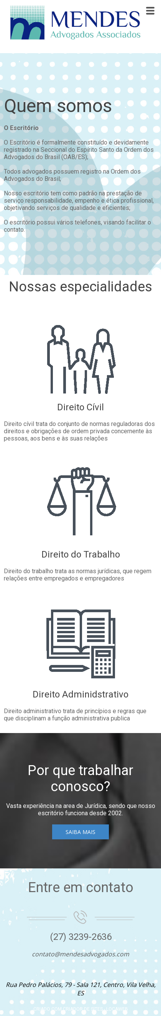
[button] (80, 831)
